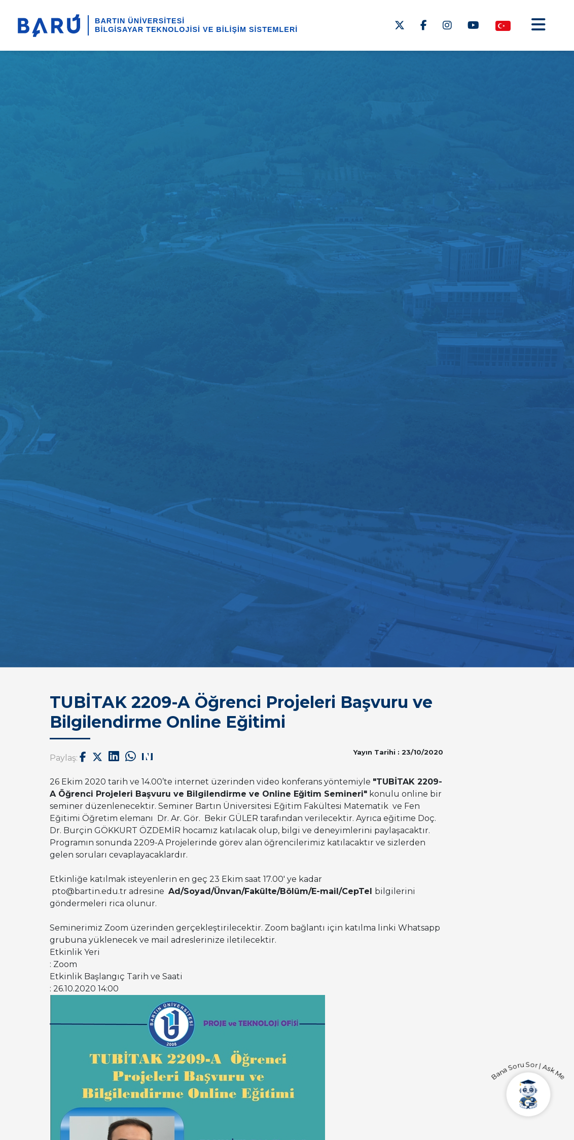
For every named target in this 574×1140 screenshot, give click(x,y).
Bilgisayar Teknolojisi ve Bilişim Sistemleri (196, 29)
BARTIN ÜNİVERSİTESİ (140, 21)
